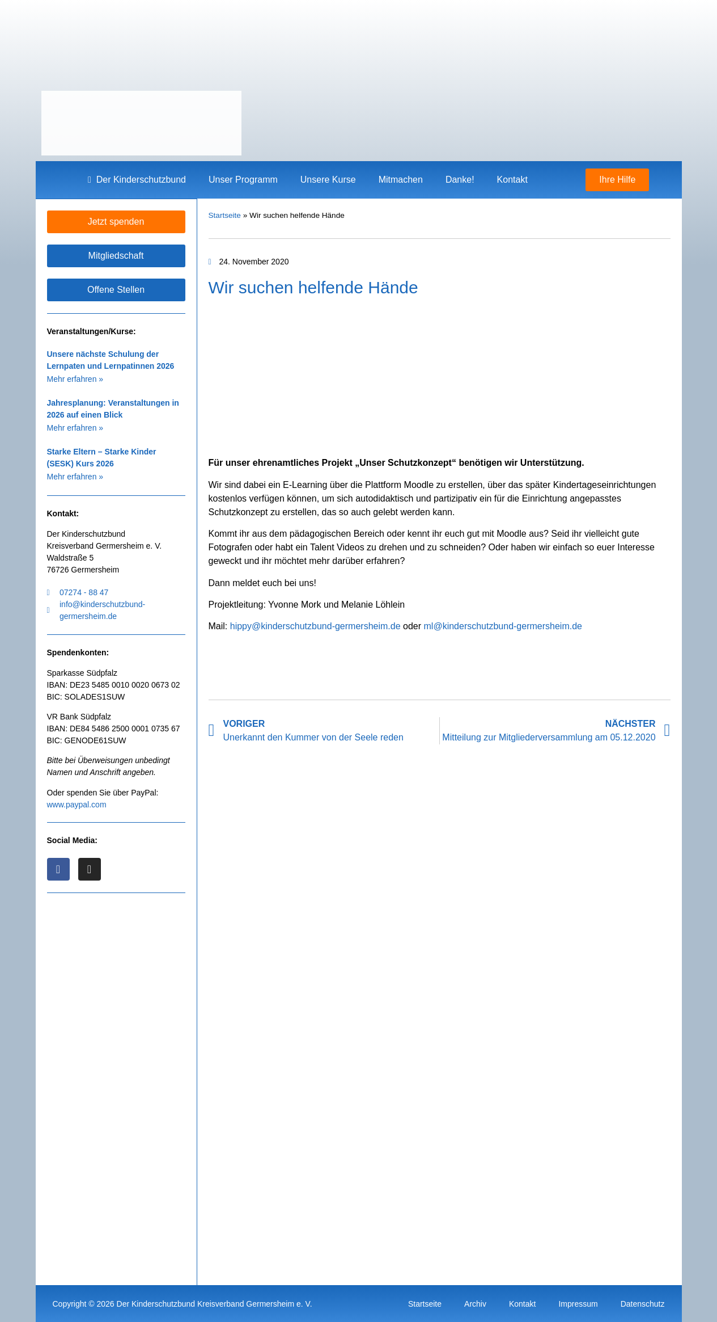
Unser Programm (243, 179)
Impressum (577, 1303)
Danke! (460, 179)
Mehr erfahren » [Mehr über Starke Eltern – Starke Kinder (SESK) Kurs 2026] (75, 476)
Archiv (475, 1303)
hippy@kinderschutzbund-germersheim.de (315, 626)
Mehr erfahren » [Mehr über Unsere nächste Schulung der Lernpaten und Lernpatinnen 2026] (75, 378)
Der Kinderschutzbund (137, 179)
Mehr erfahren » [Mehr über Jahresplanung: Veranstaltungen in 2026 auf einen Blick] (75, 427)
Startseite (225, 215)
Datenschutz (643, 1303)
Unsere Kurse (328, 179)
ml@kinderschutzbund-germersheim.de (503, 626)
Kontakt (512, 179)
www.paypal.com (77, 804)
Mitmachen (401, 179)
